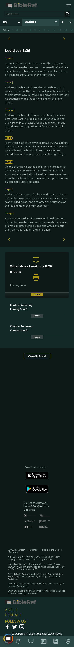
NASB (10, 110)
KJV (8, 189)
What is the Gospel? (37, 356)
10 (54, 29)
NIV (9, 82)
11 (59, 29)
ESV (9, 58)
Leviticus (30, 21)
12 (65, 29)
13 (71, 29)
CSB (9, 137)
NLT (9, 161)
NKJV (9, 213)
